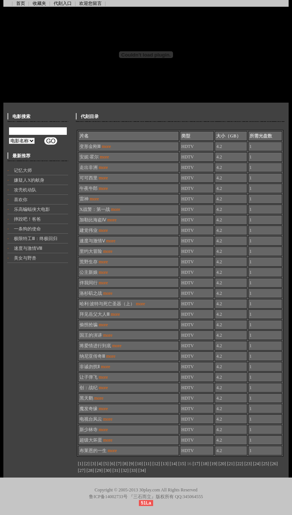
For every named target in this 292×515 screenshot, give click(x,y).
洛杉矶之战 (96, 293)
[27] (82, 470)
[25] (265, 463)
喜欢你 (20, 199)
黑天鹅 (92, 398)
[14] (173, 463)
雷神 (89, 199)
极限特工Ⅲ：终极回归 (35, 238)
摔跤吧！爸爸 (27, 219)
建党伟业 (94, 230)
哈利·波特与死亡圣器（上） (112, 303)
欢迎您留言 (90, 3)
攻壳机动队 (25, 190)
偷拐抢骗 (94, 324)
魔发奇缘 (94, 408)
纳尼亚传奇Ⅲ (98, 356)
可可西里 (94, 178)
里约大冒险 (96, 251)
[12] (156, 463)
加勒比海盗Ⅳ (98, 219)
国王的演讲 (96, 335)
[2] (87, 463)
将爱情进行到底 (101, 345)
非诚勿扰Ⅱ (95, 366)
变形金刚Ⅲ (95, 146)
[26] (274, 463)
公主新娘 (94, 272)
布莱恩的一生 (98, 450)
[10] (139, 463)
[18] (205, 463)
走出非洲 (94, 167)
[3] (93, 463)
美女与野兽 (25, 258)
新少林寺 (94, 429)
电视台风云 (96, 419)
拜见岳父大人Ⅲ (100, 314)
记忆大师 (23, 170)
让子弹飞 (94, 377)
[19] (213, 463)
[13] (165, 463)
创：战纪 (94, 387)
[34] (142, 470)
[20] (222, 463)
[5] (106, 463)
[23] (248, 463)
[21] (231, 463)
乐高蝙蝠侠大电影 (32, 209)
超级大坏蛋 (96, 440)
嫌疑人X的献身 (29, 180)
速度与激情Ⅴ (98, 240)
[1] (80, 463)
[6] (112, 463)
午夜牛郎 (94, 188)
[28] (90, 470)
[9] (131, 463)
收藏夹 (39, 3)
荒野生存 (94, 261)
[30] (107, 470)
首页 (20, 3)
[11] (148, 463)
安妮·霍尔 (94, 157)
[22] (239, 463)
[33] (133, 470)
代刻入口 (63, 3)
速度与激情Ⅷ (28, 248)
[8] (125, 463)
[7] (119, 463)
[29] (99, 470)
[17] (196, 463)
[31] (116, 470)
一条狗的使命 (27, 228)
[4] (99, 463)
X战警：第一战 (100, 209)
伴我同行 (94, 282)
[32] (125, 470)
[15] (182, 463)
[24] (256, 463)
